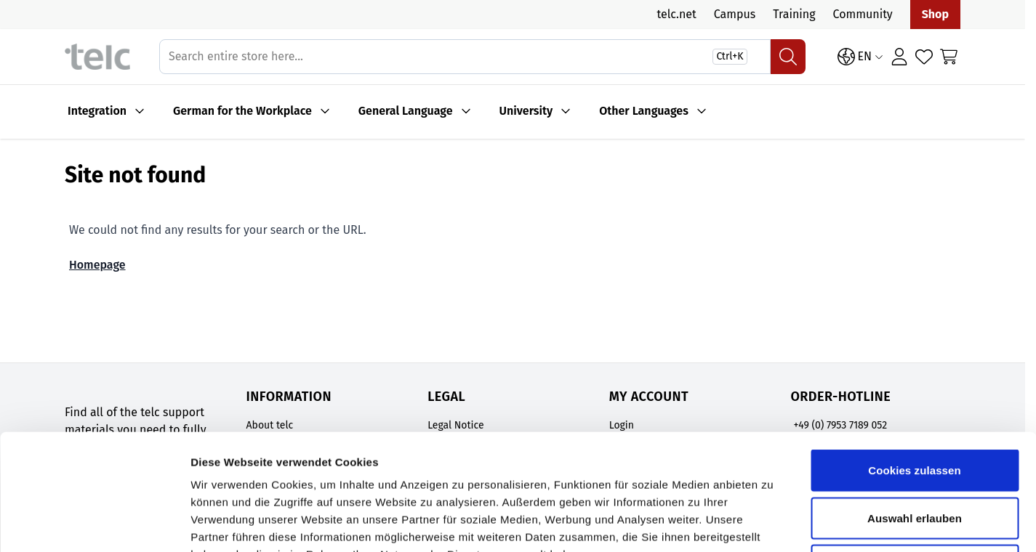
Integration (97, 111)
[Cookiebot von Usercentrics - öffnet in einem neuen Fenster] (94, 524)
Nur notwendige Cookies (914, 456)
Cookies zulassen (914, 361)
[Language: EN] (861, 56)
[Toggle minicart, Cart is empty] (948, 56)
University (526, 111)
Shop (935, 14)
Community (863, 14)
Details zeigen (773, 523)
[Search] (788, 56)
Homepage (97, 265)
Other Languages (643, 111)
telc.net (676, 14)
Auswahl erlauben (914, 409)
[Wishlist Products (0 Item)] (924, 56)
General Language (405, 111)
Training (794, 14)
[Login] (899, 56)
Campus (735, 14)
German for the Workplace (242, 111)
